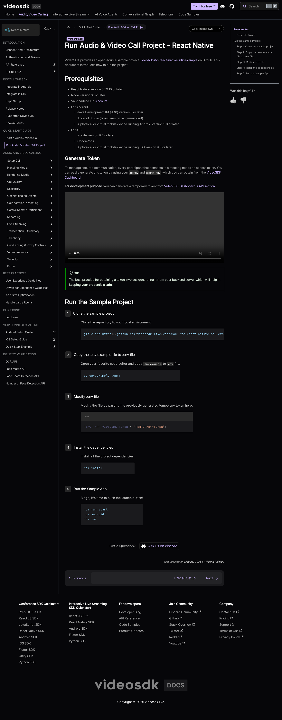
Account (101, 101)
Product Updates (131, 631)
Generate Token (246, 35)
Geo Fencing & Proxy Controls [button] (26, 245)
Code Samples (189, 14)
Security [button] (12, 259)
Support (226, 624)
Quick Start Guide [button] (17, 130)
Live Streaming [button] (16, 224)
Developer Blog (130, 612)
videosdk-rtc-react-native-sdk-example (168, 60)
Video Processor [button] (17, 252)
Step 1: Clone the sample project (255, 46)
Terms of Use (230, 631)
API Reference (129, 618)
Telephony (166, 14)
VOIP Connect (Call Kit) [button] (21, 325)
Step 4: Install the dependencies (255, 67)
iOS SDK (25, 643)
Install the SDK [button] (15, 79)
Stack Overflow (182, 624)
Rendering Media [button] (18, 174)
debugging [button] (11, 310)
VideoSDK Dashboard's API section (189, 186)
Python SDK (27, 662)
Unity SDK (26, 656)
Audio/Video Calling (33, 14)
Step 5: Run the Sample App (253, 73)
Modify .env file (86, 396)
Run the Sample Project (246, 40)
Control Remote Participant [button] (24, 210)
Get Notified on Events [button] (21, 195)
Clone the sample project (93, 313)
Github (175, 618)
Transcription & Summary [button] (23, 231)
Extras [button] (11, 266)
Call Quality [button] (14, 181)
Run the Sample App (90, 489)
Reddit (175, 637)
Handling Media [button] (17, 167)
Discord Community (185, 612)
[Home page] (68, 27)
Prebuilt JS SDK (30, 612)
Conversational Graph (138, 14)
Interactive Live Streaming (71, 14)
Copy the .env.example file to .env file (104, 355)
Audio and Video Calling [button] (22, 152)
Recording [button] (13, 217)
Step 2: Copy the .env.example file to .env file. (254, 54)
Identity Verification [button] (19, 354)
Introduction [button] (14, 42)
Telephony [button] (14, 238)
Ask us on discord (159, 546)
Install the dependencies (93, 447)
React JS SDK (29, 618)
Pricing (226, 618)
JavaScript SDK (30, 624)
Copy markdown (202, 28)
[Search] (259, 6)
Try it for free (204, 6)
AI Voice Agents (106, 14)
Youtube (177, 643)
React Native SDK (31, 631)
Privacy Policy (231, 637)
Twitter (176, 631)
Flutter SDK (27, 650)
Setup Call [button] (13, 160)
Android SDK (28, 637)
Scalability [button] (13, 188)
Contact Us (229, 612)
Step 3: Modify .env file (250, 62)
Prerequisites (241, 29)
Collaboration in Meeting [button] (22, 202)
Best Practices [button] (14, 273)
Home (9, 14)
